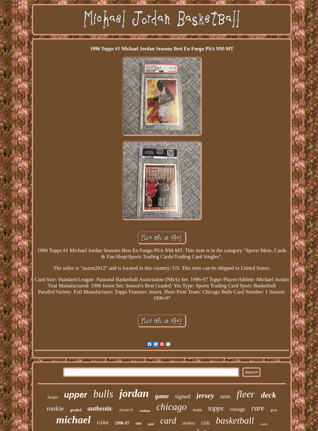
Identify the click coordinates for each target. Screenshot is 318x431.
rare (257, 408)
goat (273, 410)
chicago (171, 406)
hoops (53, 397)
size (138, 423)
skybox (188, 422)
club (205, 422)
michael (73, 419)
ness (225, 396)
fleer (246, 393)
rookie (55, 408)
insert (126, 410)
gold (151, 424)
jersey (205, 395)
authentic (100, 408)
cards (263, 424)
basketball (235, 420)
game (162, 396)
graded (75, 410)
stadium (145, 410)
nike (102, 423)
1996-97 (122, 423)
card (168, 420)
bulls (103, 393)
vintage (237, 409)
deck (268, 395)
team (197, 409)
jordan (134, 393)
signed (182, 396)
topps (215, 408)
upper (75, 394)
